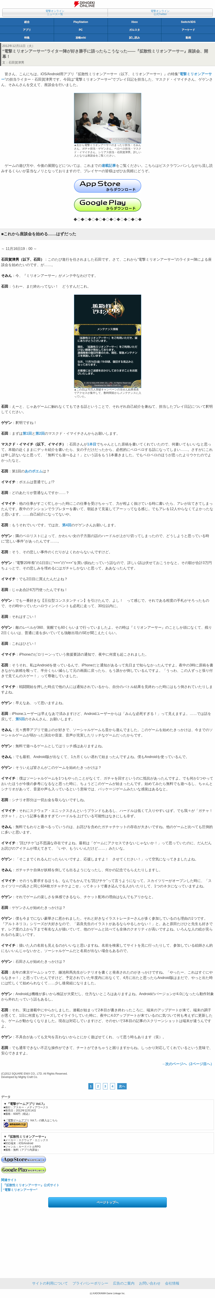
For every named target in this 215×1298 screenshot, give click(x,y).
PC (81, 29)
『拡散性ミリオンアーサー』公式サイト (31, 1185)
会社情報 (172, 1283)
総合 (27, 22)
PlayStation (80, 22)
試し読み (134, 37)
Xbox (134, 22)
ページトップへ (108, 1202)
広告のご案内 (124, 1283)
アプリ (27, 29)
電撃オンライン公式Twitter (160, 12)
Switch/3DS (188, 22)
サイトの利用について (50, 1283)
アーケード (188, 29)
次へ (122, 1086)
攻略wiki (81, 37)
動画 (188, 37)
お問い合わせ (150, 1283)
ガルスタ (134, 29)
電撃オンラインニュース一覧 (55, 12)
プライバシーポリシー (90, 1283)
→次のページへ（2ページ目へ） (188, 1064)
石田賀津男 (16, 62)
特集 (27, 37)
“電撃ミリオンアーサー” (20, 1190)
